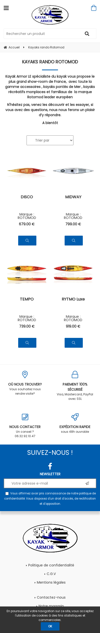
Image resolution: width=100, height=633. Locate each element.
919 (73, 326)
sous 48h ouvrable (75, 423)
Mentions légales (51, 582)
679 (27, 224)
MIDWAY (73, 197)
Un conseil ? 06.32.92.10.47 (25, 425)
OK (50, 626)
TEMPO (27, 299)
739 (27, 326)
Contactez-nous (51, 597)
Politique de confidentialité (51, 565)
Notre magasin (51, 606)
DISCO (27, 197)
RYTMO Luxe (73, 299)
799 (73, 224)
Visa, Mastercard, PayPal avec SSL (75, 386)
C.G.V (51, 573)
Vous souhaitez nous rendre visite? (25, 383)
